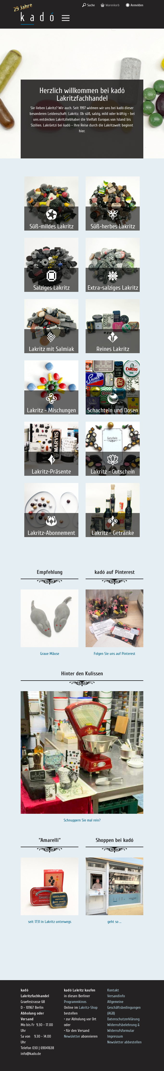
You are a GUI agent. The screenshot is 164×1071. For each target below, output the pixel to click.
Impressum (115, 1036)
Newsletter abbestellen (124, 1042)
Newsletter (72, 1036)
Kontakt (113, 990)
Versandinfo (116, 996)
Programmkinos (75, 1002)
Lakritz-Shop (88, 1007)
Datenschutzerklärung (123, 1019)
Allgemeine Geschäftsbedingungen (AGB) (124, 1007)
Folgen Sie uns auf (108, 653)
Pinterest (128, 653)
